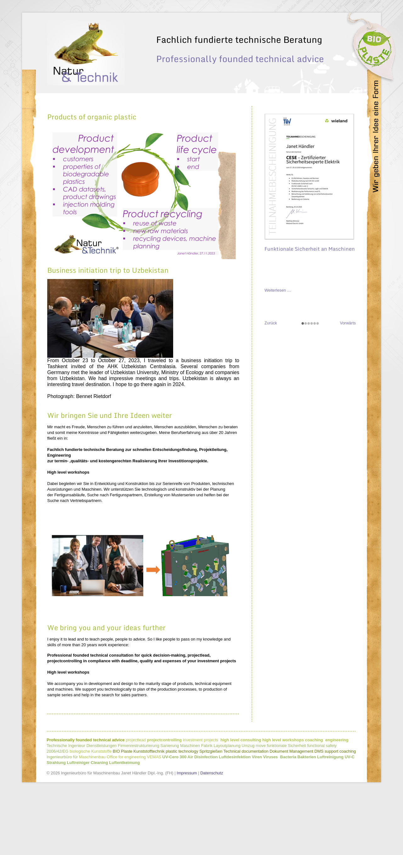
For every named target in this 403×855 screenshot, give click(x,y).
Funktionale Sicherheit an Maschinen (309, 306)
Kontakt (337, 46)
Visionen (199, 46)
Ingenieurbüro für (62, 814)
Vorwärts (348, 380)
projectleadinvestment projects (237, 797)
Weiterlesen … (277, 347)
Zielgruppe (311, 46)
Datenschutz (211, 830)
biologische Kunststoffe (90, 808)
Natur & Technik (276, 46)
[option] (201, 110)
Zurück (270, 380)
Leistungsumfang (233, 46)
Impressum (187, 830)
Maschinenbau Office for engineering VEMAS (120, 814)
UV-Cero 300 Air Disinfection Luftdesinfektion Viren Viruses (220, 814)
